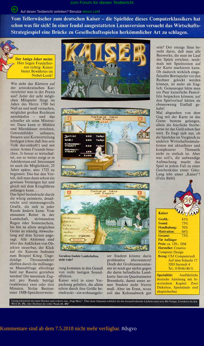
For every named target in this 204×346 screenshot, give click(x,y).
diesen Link (91, 11)
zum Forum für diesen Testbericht (102, 2)
